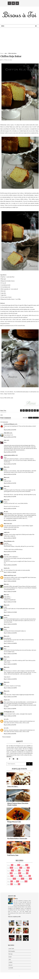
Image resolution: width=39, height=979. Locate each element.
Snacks (8, 884)
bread (15, 865)
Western (15, 884)
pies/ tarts (22, 881)
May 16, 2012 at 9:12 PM (10, 464)
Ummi (5, 699)
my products (25, 876)
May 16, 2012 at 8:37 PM (10, 437)
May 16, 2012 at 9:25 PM (10, 508)
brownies (23, 865)
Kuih (8, 873)
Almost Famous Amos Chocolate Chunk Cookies (17, 804)
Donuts (16, 870)
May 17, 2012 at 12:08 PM (10, 664)
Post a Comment (6, 736)
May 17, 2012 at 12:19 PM (10, 696)
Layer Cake (16, 873)
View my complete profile (14, 916)
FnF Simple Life (8, 711)
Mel (5, 584)
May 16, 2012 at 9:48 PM (10, 538)
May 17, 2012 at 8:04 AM (10, 581)
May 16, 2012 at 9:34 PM (10, 520)
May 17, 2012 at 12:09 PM (10, 679)
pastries (26, 878)
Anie (5, 440)
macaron (23, 873)
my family (16, 876)
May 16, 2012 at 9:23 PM (10, 496)
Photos (8, 881)
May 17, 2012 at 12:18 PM (10, 687)
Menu (2, 26)
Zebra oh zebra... (12, 786)
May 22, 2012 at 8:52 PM (10, 724)
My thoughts (9, 878)
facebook (35, 417)
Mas (5, 594)
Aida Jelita (7, 433)
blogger (25, 417)
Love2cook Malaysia (9, 424)
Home (1, 53)
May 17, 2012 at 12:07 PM (10, 653)
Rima (5, 467)
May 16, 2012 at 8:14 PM (10, 429)
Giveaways (24, 870)
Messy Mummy (8, 541)
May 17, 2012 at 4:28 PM (10, 708)
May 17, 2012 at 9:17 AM (10, 602)
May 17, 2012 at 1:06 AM (10, 572)
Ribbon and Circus (8, 575)
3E (4, 511)
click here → (10, 756)
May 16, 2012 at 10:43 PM (10, 565)
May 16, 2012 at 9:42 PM (10, 529)
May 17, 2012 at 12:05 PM (10, 624)
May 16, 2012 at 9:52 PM (10, 551)
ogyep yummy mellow (9, 455)
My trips (18, 878)
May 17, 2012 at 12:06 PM (10, 643)
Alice (5, 554)
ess (5, 719)
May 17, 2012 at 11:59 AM (10, 612)
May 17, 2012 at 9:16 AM (10, 591)
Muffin (8, 876)
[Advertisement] (19, 42)
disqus (30, 417)
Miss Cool (6, 523)
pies (15, 881)
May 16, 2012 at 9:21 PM (10, 474)
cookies (10, 962)
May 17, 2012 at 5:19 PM (10, 716)
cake (10, 959)
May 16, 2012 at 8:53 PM (10, 452)
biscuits (8, 865)
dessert (8, 870)
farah (5, 568)
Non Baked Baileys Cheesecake (17, 838)
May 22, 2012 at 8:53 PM (10, 733)
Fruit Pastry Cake (12, 855)
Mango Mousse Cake (14, 822)
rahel (5, 532)
